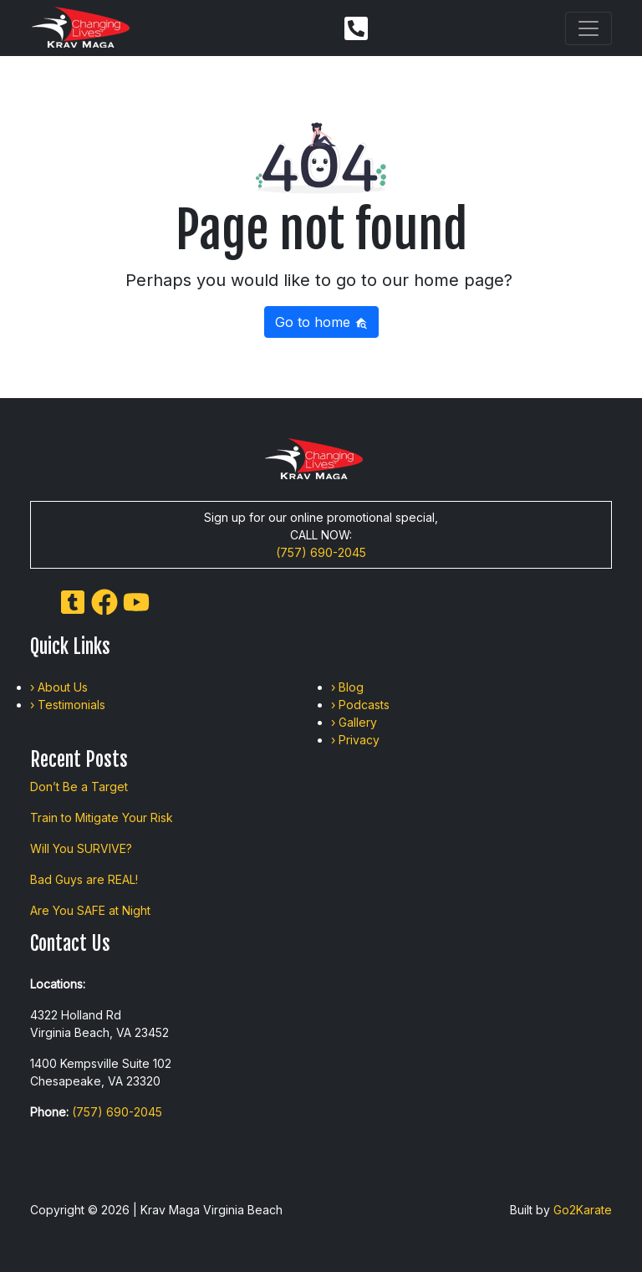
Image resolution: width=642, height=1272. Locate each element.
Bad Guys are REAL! (84, 879)
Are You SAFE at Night (90, 910)
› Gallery (354, 722)
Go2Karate (582, 1210)
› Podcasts (360, 704)
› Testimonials (67, 704)
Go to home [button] (321, 322)
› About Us (59, 687)
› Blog (347, 687)
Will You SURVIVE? (81, 848)
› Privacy (355, 740)
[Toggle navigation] (588, 28)
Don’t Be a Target (79, 786)
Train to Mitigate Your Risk (101, 817)
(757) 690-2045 (321, 552)
